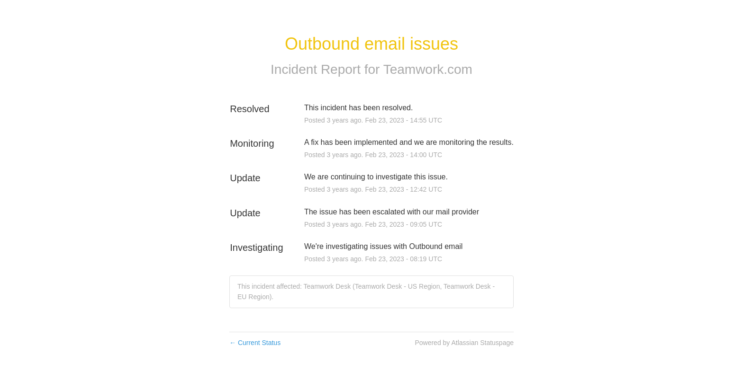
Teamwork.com (427, 69)
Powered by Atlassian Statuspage (464, 342)
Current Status (255, 342)
